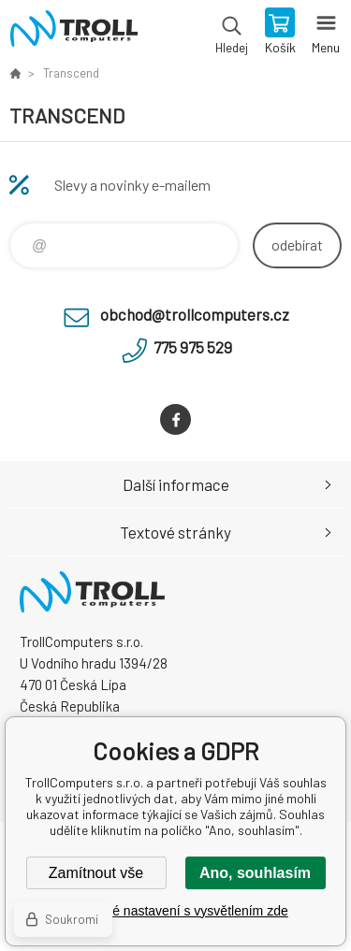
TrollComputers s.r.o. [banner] (73, 32)
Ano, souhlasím (255, 873)
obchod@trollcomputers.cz (194, 314)
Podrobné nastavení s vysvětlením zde (175, 910)
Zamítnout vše (96, 873)
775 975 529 (193, 347)
